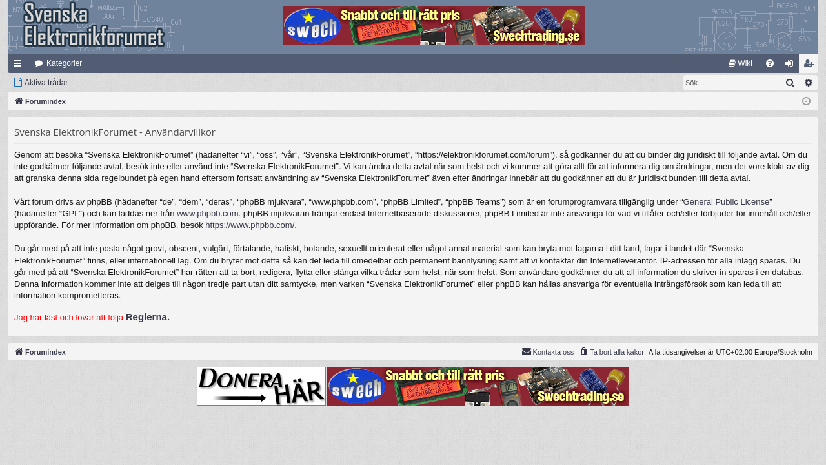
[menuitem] (740, 63)
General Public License (726, 202)
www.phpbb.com (207, 213)
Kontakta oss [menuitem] (547, 351)
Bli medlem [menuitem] (811, 66)
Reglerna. (148, 316)
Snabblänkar (20, 66)
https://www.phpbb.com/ (249, 225)
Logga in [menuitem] (792, 66)
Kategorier (64, 63)
